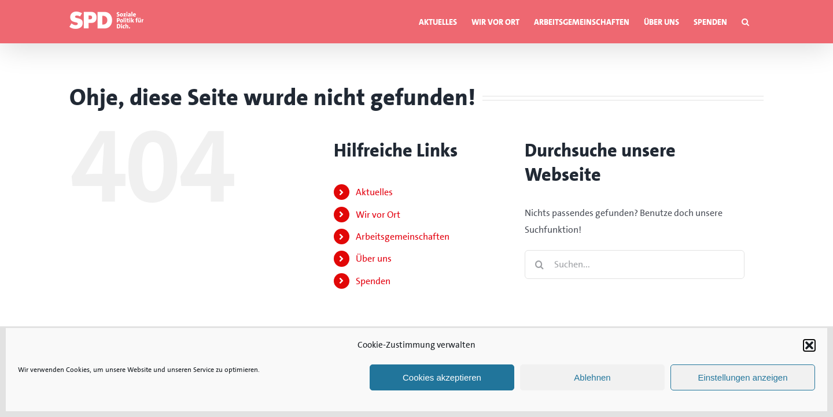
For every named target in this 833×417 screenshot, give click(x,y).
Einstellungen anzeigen (742, 377)
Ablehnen (592, 377)
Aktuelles (374, 192)
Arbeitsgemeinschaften (402, 236)
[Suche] (539, 264)
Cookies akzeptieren (442, 377)
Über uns (374, 258)
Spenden (373, 281)
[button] (809, 345)
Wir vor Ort (378, 214)
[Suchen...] (634, 264)
